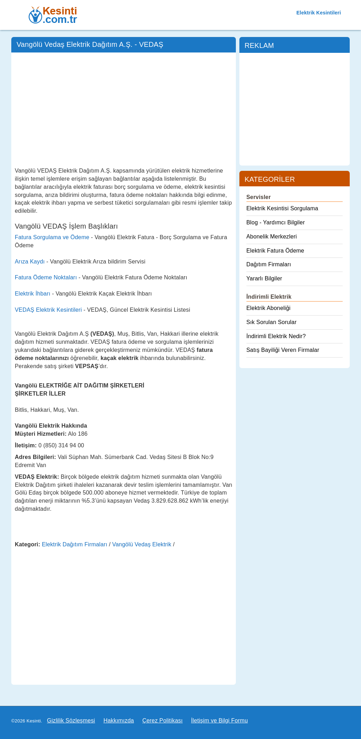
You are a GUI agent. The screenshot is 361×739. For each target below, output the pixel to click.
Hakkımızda (118, 721)
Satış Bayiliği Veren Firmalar (282, 350)
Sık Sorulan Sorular (271, 322)
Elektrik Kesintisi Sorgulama (282, 208)
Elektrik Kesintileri (318, 12)
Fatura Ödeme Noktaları (46, 277)
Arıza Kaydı (30, 262)
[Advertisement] (123, 109)
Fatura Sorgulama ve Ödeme (52, 237)
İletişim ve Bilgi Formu (219, 721)
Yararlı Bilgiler (264, 278)
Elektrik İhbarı (32, 294)
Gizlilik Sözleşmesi (71, 721)
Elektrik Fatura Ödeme (275, 251)
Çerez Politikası (162, 721)
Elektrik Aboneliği (268, 308)
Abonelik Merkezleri (271, 237)
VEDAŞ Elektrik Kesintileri (48, 310)
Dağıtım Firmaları (268, 264)
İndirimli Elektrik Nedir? (276, 336)
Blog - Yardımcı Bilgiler (275, 222)
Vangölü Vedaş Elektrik (141, 544)
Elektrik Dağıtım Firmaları (75, 544)
